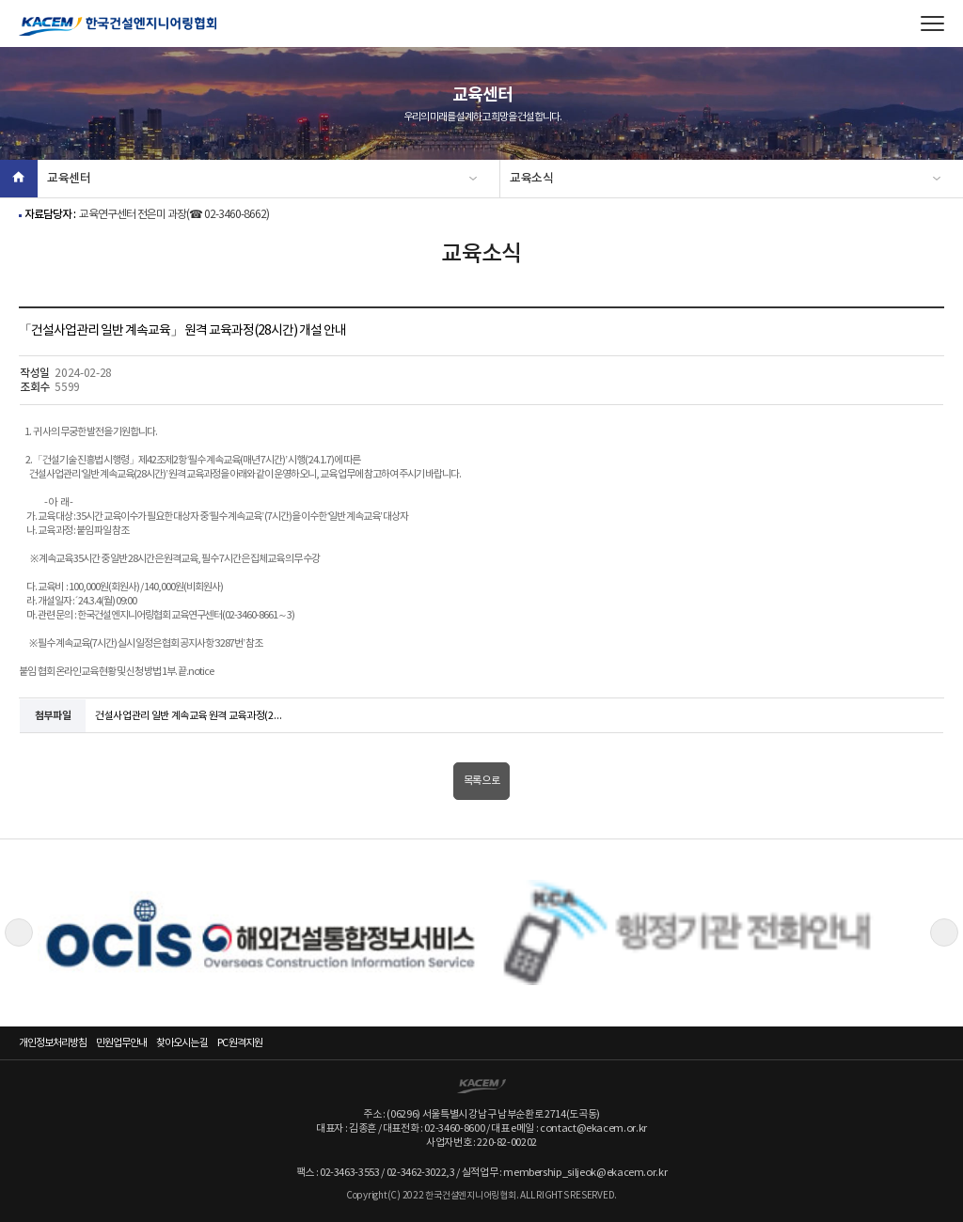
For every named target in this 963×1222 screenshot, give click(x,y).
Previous (19, 932)
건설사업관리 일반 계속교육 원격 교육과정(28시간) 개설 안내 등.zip (189, 716)
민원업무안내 (121, 1043)
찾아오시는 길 (182, 1043)
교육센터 (69, 178)
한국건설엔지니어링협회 (117, 26)
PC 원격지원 (239, 1043)
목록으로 (482, 781)
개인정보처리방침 (53, 1043)
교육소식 (532, 178)
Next (944, 932)
